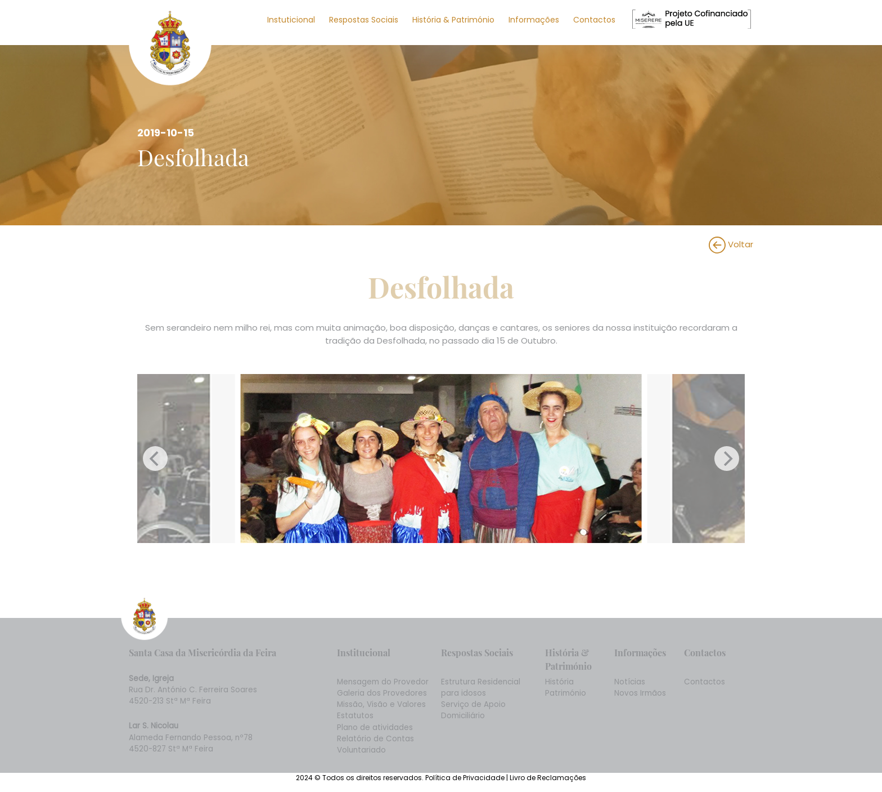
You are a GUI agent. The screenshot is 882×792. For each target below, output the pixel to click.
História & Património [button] (453, 19)
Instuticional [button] (291, 19)
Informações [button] (533, 19)
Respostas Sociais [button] (363, 19)
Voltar (731, 244)
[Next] (726, 458)
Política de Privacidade (465, 777)
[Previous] (155, 458)
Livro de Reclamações (548, 777)
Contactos (594, 19)
